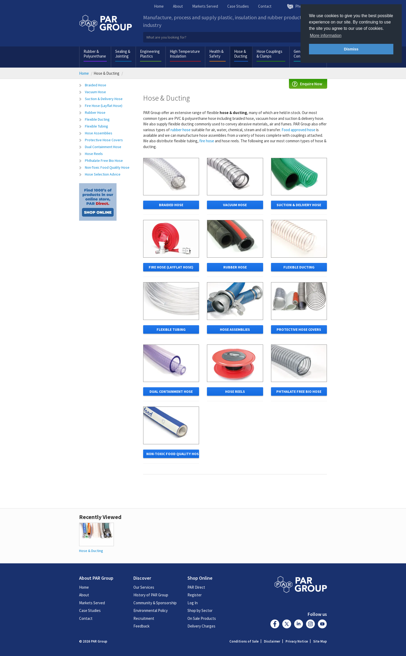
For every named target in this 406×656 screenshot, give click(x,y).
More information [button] (325, 35)
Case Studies (238, 6)
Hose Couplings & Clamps (269, 54)
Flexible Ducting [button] (299, 267)
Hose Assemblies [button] (235, 329)
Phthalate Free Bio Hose (104, 160)
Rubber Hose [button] (235, 267)
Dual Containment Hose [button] (171, 391)
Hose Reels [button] (235, 391)
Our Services (143, 587)
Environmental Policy (150, 610)
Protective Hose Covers (104, 140)
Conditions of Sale (244, 641)
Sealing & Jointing (122, 54)
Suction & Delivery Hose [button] (299, 204)
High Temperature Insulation (185, 54)
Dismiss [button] (351, 49)
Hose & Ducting (240, 54)
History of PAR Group (150, 594)
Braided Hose (95, 85)
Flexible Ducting (97, 119)
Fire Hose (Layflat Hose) (103, 105)
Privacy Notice (297, 641)
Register (194, 594)
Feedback (141, 626)
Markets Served (205, 6)
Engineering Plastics (150, 54)
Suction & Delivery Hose (104, 98)
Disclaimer (272, 641)
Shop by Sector (199, 610)
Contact (265, 6)
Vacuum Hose (95, 91)
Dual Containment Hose (103, 146)
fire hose (206, 140)
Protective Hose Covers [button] (299, 329)
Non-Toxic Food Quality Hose (107, 167)
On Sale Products (201, 618)
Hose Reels (94, 153)
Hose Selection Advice (102, 174)
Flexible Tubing (96, 126)
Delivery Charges (201, 626)
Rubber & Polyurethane (95, 54)
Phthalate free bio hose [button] (298, 391)
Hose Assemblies (98, 133)
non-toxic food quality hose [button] (172, 453)
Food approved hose (298, 129)
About (178, 6)
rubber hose (181, 129)
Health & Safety (216, 54)
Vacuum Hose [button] (235, 204)
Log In (192, 602)
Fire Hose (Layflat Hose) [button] (171, 267)
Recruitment (143, 618)
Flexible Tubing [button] (171, 329)
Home (159, 6)
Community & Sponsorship (155, 602)
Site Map (320, 641)
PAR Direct (196, 587)
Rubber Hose (95, 112)
